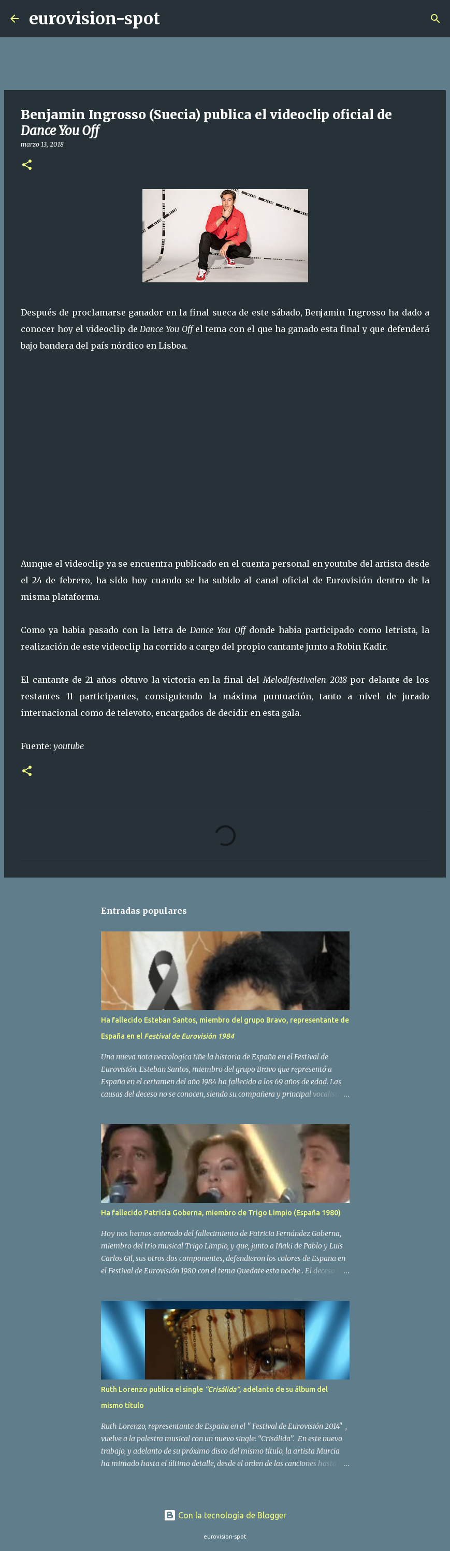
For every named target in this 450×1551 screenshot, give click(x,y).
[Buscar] (174, 18)
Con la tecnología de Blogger (225, 1515)
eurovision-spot (94, 18)
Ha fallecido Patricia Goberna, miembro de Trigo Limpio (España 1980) (221, 1213)
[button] (27, 166)
